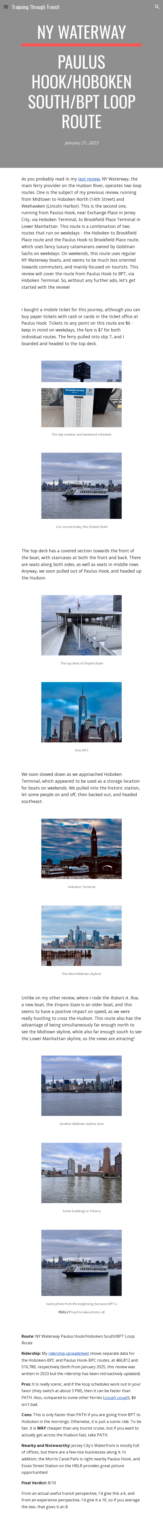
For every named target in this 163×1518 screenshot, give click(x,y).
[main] (81, 84)
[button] (6, 6)
